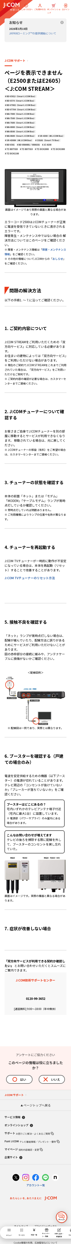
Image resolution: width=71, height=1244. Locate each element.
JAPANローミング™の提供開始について (32, 33)
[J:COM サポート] (11, 7)
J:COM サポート (15, 60)
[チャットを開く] (61, 1217)
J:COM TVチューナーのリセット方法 (30, 578)
